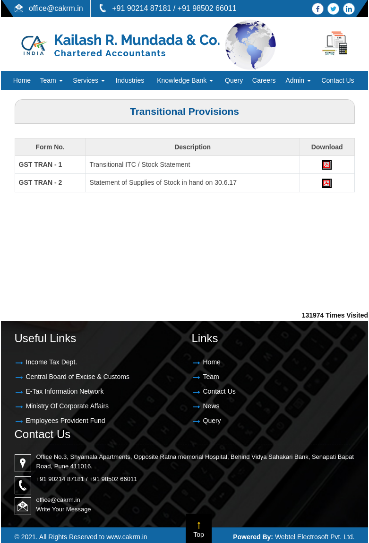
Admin (298, 80)
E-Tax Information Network (65, 391)
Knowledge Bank (185, 80)
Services (89, 80)
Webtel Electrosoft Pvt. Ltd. (315, 537)
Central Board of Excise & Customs (77, 376)
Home (22, 80)
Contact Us (337, 80)
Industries (130, 80)
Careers (264, 80)
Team (51, 80)
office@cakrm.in (56, 8)
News (211, 406)
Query (234, 80)
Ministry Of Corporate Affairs (67, 406)
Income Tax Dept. (51, 362)
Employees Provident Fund (65, 420)
